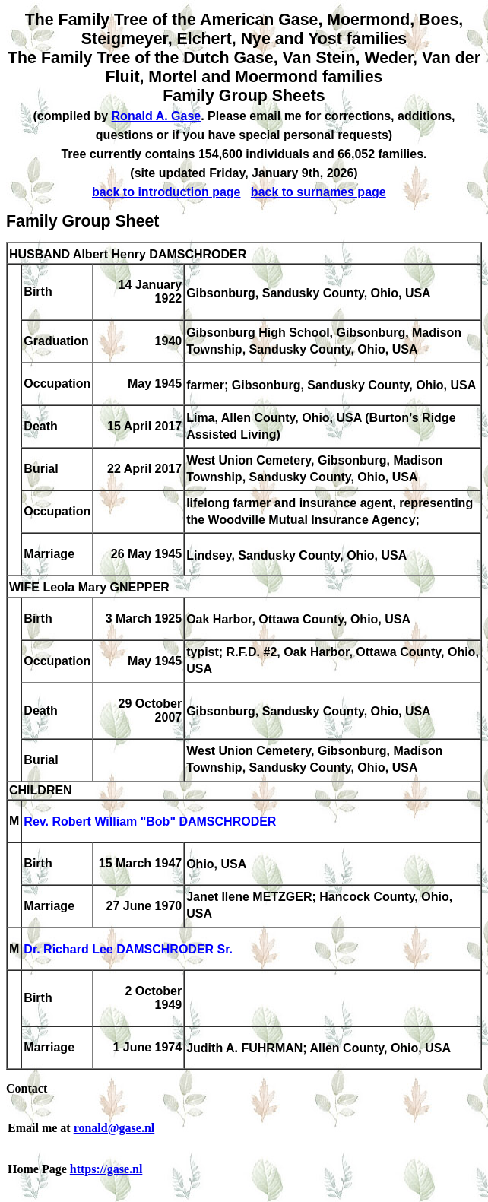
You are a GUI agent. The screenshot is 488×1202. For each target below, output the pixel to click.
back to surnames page (318, 192)
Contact (26, 1088)
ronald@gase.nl (114, 1127)
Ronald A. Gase (156, 115)
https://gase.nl (106, 1168)
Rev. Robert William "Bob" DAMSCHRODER (150, 822)
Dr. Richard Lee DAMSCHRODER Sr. (128, 950)
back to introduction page (166, 192)
